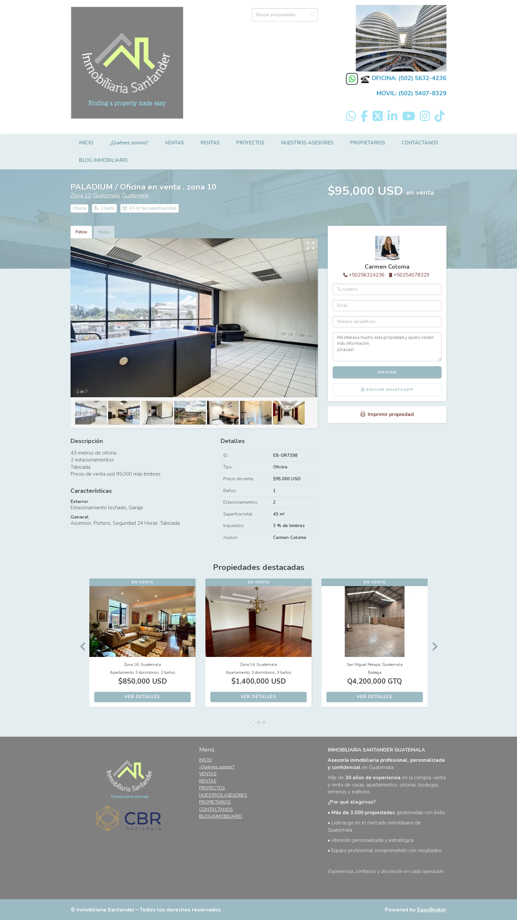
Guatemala (106, 195)
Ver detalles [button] (142, 697)
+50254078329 (411, 275)
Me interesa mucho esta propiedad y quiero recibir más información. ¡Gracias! (387, 346)
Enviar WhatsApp (387, 390)
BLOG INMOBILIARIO (103, 160)
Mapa (104, 232)
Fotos (81, 232)
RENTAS (210, 142)
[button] (80, 646)
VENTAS (174, 142)
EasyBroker (431, 909)
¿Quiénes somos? (129, 142)
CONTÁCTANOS (420, 142)
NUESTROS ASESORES (307, 142)
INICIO (86, 142)
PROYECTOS (250, 142)
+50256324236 (366, 275)
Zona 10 (81, 195)
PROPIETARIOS (367, 142)
